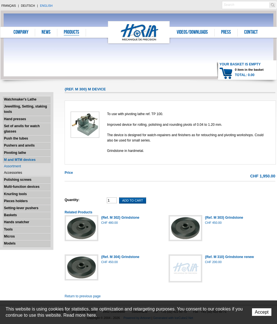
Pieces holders (16, 201)
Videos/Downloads (192, 32)
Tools (8, 229)
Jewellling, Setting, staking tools (25, 109)
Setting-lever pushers (21, 208)
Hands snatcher (16, 222)
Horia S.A (138, 32)
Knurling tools (15, 194)
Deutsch (28, 5)
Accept (262, 312)
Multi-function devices (22, 187)
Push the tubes (16, 138)
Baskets (10, 215)
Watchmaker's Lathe (20, 99)
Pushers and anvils (19, 145)
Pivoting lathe (15, 153)
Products (71, 32)
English (46, 5)
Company (20, 32)
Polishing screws (17, 180)
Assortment (12, 166)
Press (226, 32)
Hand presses (15, 119)
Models (9, 243)
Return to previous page (83, 296)
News (46, 32)
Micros (9, 236)
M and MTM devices (20, 160)
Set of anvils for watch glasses (22, 128)
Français (8, 5)
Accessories (13, 173)
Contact (251, 32)
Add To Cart (132, 200)
